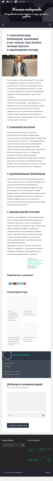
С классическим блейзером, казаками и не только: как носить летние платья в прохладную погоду (25, 42)
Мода (8, 368)
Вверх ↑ (48, 477)
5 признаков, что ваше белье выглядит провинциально (29, 339)
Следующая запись (13, 376)
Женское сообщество (26, 9)
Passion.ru (34, 266)
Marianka (49, 453)
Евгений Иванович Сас (49, 465)
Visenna (41, 462)
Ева (36, 454)
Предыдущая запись (13, 374)
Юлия (44, 461)
